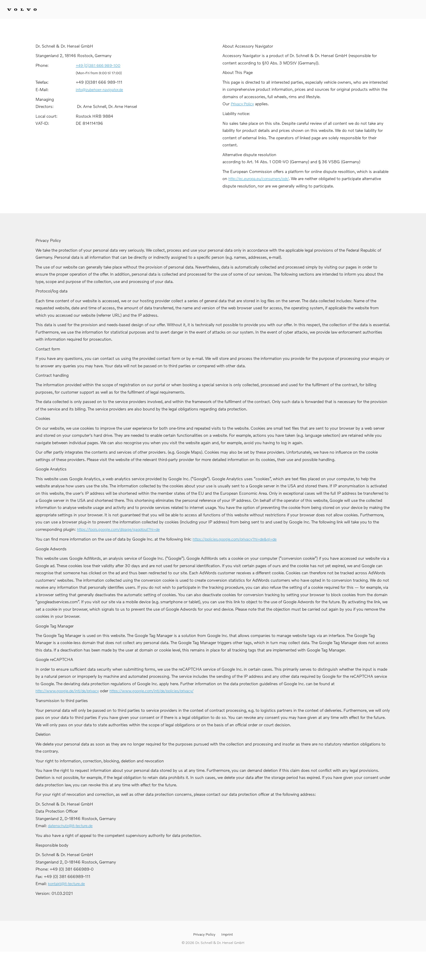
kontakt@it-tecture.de (66, 883)
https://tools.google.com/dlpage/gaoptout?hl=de (118, 529)
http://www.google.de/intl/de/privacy (67, 690)
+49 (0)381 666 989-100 (98, 65)
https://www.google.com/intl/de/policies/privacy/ (151, 690)
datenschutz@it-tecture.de (70, 825)
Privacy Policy (242, 103)
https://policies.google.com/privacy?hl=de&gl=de (235, 539)
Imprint (227, 934)
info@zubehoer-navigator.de (99, 89)
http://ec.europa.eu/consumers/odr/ (258, 178)
